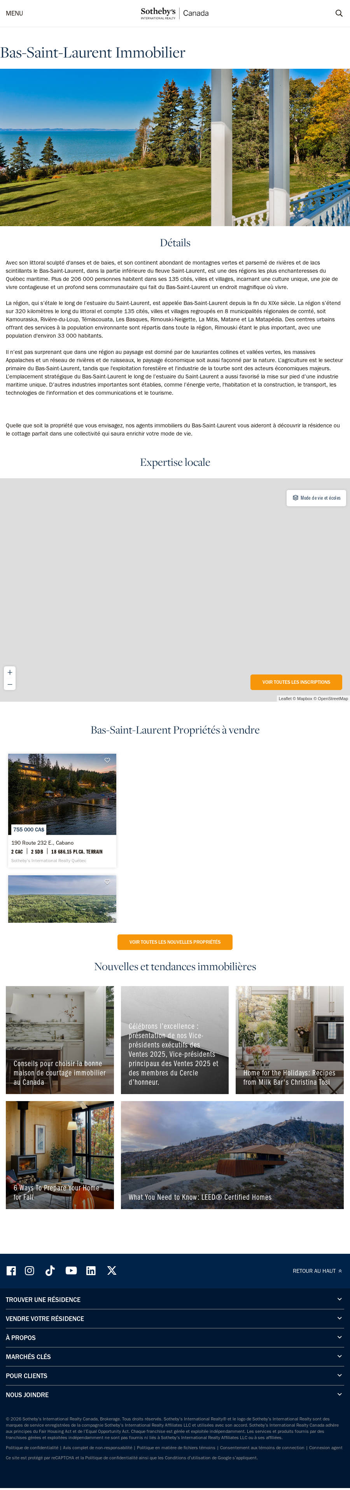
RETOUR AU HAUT (318, 1270)
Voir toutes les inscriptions (296, 682)
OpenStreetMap (333, 698)
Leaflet (285, 698)
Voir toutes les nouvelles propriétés (175, 942)
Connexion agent (326, 1447)
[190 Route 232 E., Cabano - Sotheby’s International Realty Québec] (62, 810)
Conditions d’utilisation (188, 1457)
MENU (14, 13)
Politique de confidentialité (32, 1447)
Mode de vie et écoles (316, 497)
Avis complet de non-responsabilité (97, 1447)
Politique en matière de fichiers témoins (176, 1447)
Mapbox (304, 698)
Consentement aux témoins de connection (262, 1447)
